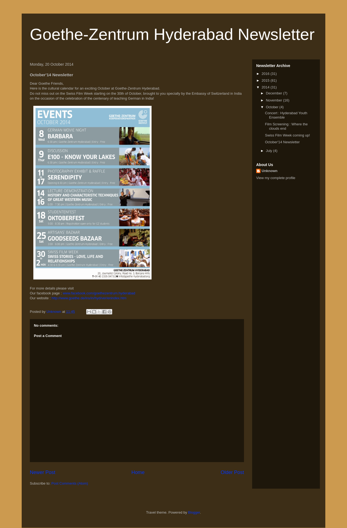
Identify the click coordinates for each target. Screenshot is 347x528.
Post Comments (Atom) (70, 483)
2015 (266, 80)
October (272, 107)
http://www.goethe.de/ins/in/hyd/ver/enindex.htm (89, 298)
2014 (266, 87)
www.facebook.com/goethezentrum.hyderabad (99, 293)
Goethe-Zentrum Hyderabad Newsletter (172, 34)
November (274, 100)
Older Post (232, 472)
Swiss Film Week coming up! (287, 135)
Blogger (194, 512)
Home (138, 472)
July (269, 151)
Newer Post (42, 472)
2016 (266, 74)
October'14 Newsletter (282, 142)
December (274, 93)
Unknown (270, 171)
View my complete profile (275, 178)
